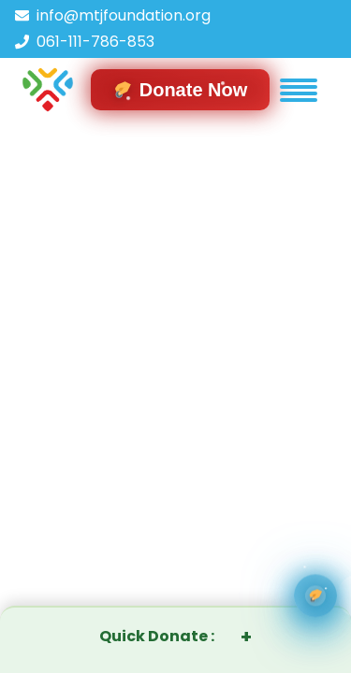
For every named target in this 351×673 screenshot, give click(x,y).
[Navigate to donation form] (181, 89)
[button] (298, 90)
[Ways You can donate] (315, 596)
